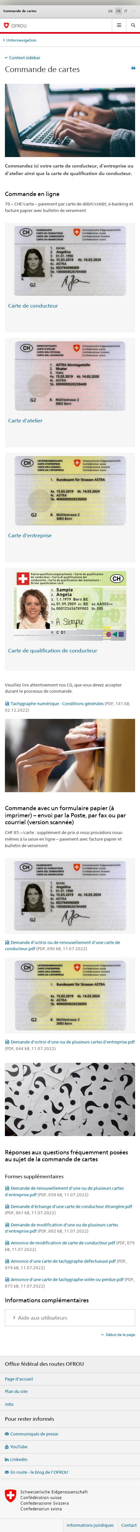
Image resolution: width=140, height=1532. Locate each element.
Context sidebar (24, 57)
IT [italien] (125, 11)
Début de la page (120, 1334)
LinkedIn (18, 1459)
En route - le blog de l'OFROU (39, 1472)
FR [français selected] (118, 11)
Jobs (9, 1404)
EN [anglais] (134, 10)
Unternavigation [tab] (21, 40)
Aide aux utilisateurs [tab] (42, 1318)
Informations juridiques (90, 1525)
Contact (129, 1525)
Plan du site (16, 1391)
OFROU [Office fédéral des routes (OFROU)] (19, 25)
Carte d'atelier (25, 421)
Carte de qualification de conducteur (52, 651)
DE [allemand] (110, 11)
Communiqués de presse (34, 1433)
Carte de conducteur (33, 306)
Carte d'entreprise (30, 535)
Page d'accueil (19, 1378)
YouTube (18, 1446)
